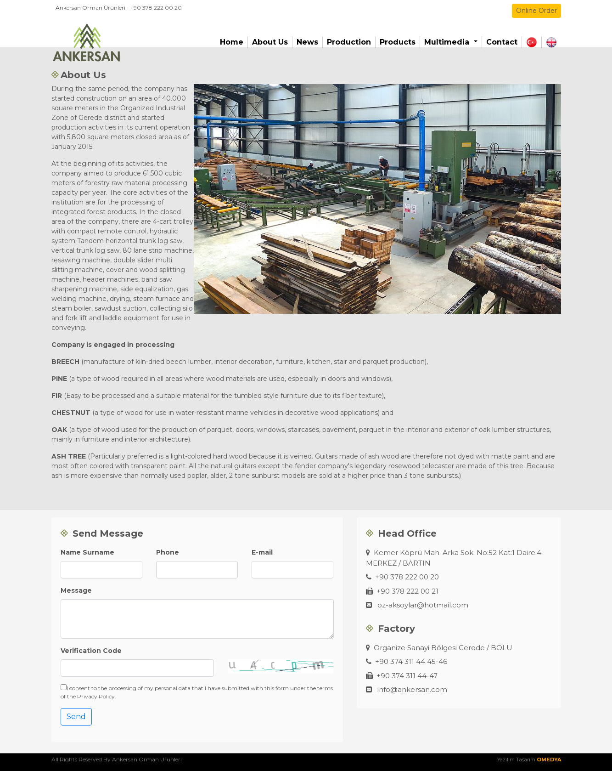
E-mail (262, 552)
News (307, 42)
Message (76, 590)
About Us (270, 42)
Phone (167, 552)
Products (397, 42)
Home (231, 42)
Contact (501, 42)
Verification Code (91, 650)
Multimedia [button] (448, 42)
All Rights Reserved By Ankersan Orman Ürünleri (116, 759)
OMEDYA (549, 759)
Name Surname (87, 552)
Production (349, 42)
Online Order (536, 10)
